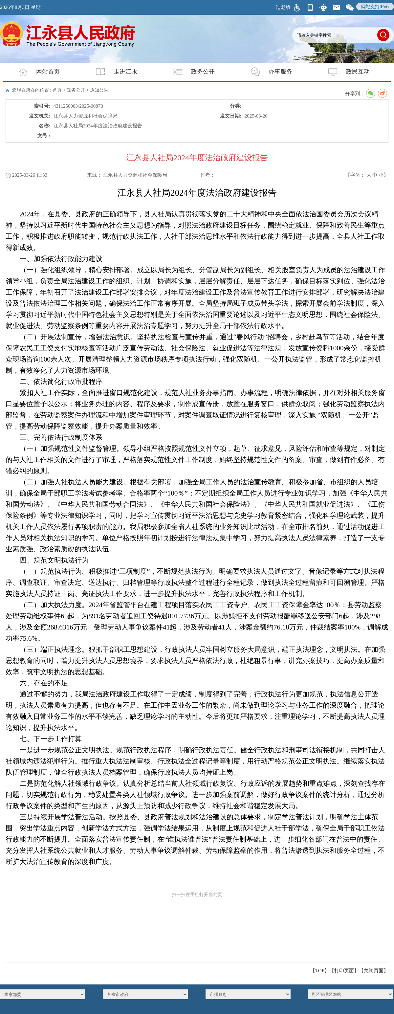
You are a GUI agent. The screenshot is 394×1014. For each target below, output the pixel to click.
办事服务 (267, 72)
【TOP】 (319, 970)
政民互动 (345, 72)
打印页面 (344, 970)
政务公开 (190, 72)
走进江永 (112, 72)
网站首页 (35, 72)
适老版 (283, 7)
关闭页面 (373, 970)
